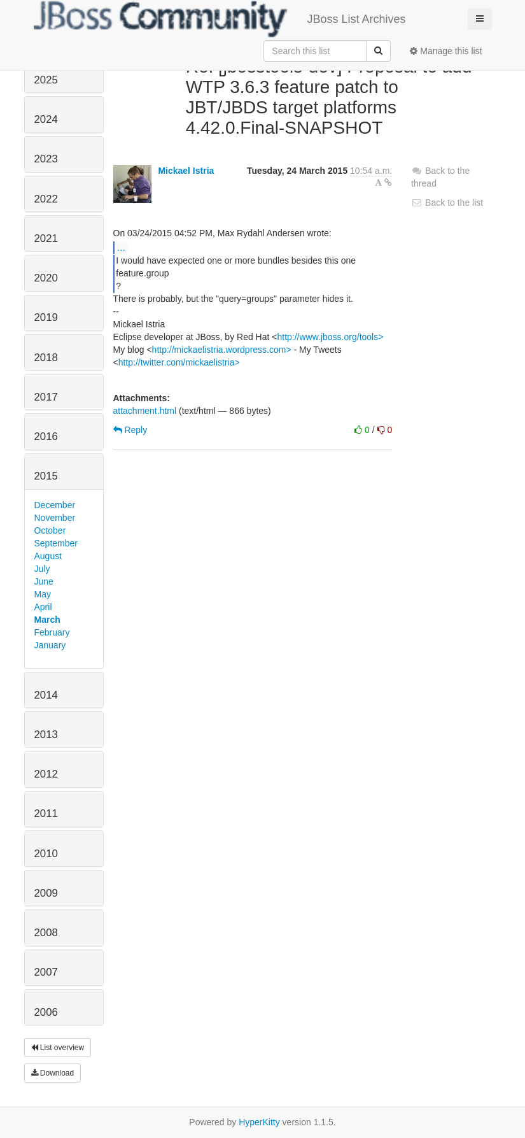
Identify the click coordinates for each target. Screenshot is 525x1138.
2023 (46, 159)
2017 (46, 397)
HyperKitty (259, 1122)
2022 (46, 199)
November (55, 518)
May (42, 594)
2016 (46, 436)
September (56, 543)
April (43, 607)
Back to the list (447, 202)
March (47, 620)
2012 (46, 774)
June (43, 581)
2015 (46, 476)
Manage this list (446, 51)
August (48, 556)
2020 (46, 278)
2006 (46, 1012)
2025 (46, 80)
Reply (130, 430)
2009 (46, 893)
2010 (46, 854)
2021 (46, 238)
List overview (58, 1047)
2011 (46, 813)
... (121, 247)
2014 (46, 695)
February (52, 632)
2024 (46, 119)
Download (52, 1073)
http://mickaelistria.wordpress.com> (221, 350)
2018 (46, 358)
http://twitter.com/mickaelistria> (179, 362)
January (50, 645)
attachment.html (145, 411)
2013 (46, 735)
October (50, 530)
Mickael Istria (186, 171)
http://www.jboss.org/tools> (330, 337)
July (42, 569)
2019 (46, 317)
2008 (46, 933)
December (55, 505)
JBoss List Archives (220, 19)
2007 (46, 972)
